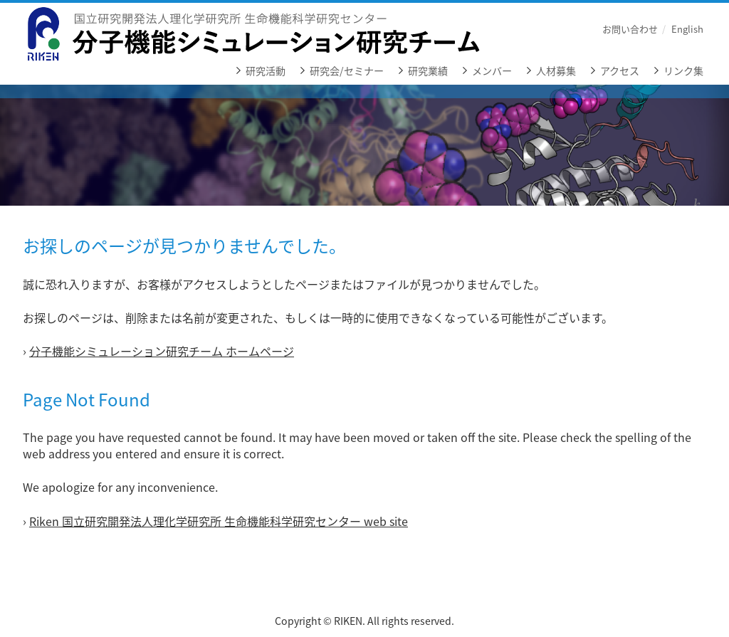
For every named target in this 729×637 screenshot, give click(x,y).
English (687, 29)
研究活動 (265, 70)
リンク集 (683, 70)
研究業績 (428, 70)
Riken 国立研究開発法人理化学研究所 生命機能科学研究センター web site (218, 521)
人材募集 (556, 70)
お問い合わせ (630, 29)
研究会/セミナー (347, 70)
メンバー (492, 70)
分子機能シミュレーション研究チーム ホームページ (161, 350)
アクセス (619, 70)
